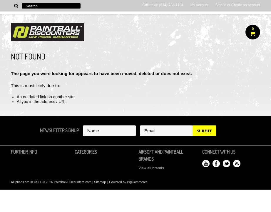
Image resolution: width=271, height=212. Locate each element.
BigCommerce (137, 182)
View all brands (151, 168)
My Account (199, 5)
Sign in (220, 5)
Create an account (245, 5)
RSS (236, 163)
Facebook (216, 163)
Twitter (226, 163)
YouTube (206, 163)
